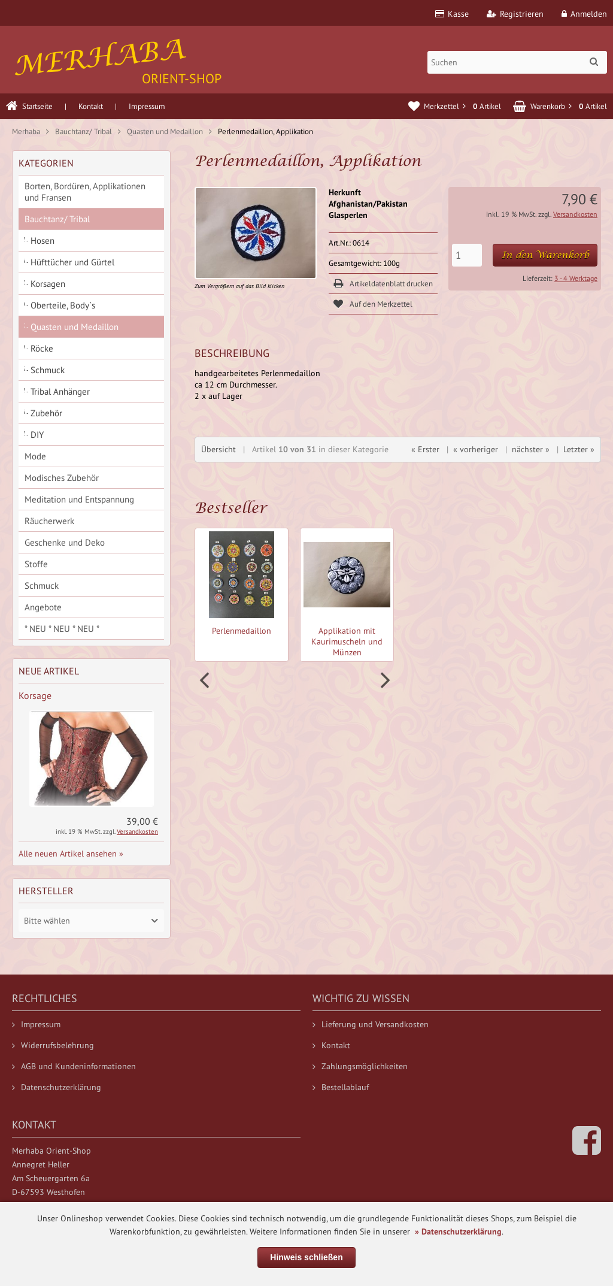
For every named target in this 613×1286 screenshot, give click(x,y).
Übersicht (218, 449)
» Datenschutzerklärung (458, 1231)
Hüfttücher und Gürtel (72, 262)
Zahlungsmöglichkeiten (360, 1066)
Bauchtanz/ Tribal (57, 219)
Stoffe (36, 564)
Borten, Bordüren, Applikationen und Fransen (85, 191)
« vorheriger (475, 449)
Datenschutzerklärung (56, 1087)
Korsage (35, 695)
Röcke (42, 348)
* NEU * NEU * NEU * (62, 628)
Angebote (43, 607)
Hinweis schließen (306, 1257)
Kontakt (90, 106)
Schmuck (48, 370)
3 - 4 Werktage (575, 278)
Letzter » (578, 449)
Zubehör (46, 413)
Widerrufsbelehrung (53, 1045)
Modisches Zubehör (62, 477)
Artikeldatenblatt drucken (391, 284)
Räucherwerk (49, 520)
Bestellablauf (340, 1087)
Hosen (42, 240)
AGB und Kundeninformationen (74, 1066)
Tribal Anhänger (60, 391)
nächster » (531, 449)
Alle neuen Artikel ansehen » (71, 853)
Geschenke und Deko (65, 542)
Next (383, 680)
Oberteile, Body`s (63, 305)
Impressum (147, 106)
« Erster (425, 449)
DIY (37, 434)
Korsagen (48, 283)
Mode (35, 456)
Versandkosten (575, 214)
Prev (206, 680)
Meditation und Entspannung (79, 499)
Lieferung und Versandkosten (370, 1024)
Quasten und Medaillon (75, 326)
